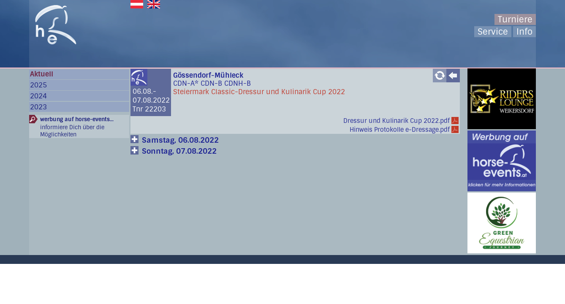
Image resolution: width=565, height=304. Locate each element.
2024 (38, 96)
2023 (38, 107)
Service (493, 31)
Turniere (515, 19)
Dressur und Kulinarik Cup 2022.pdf (396, 121)
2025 (38, 85)
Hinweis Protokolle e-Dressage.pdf (400, 129)
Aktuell (41, 74)
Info (524, 31)
